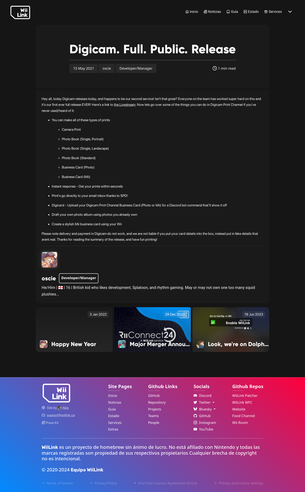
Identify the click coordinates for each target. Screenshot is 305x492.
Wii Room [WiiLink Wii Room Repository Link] (240, 422)
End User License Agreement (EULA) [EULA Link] (165, 483)
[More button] (290, 12)
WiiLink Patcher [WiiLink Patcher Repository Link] (245, 395)
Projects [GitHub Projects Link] (154, 409)
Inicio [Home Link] (191, 12)
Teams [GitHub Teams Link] (153, 415)
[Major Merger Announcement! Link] (152, 329)
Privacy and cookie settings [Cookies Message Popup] (238, 483)
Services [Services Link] (273, 12)
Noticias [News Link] (212, 12)
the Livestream (124, 105)
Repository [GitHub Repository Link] (157, 402)
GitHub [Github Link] (202, 415)
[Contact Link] (61, 415)
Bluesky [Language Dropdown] (203, 409)
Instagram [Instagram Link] (205, 422)
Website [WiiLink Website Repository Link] (238, 409)
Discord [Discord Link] (202, 395)
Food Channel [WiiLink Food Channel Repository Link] (243, 415)
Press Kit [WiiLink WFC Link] (50, 423)
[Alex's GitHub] (63, 408)
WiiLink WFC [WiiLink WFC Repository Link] (242, 402)
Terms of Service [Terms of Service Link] (57, 483)
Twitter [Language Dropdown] (202, 402)
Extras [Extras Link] (113, 429)
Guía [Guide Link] (232, 12)
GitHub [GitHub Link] (154, 395)
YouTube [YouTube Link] (203, 429)
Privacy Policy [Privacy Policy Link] (103, 483)
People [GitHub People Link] (153, 422)
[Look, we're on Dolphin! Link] (230, 329)
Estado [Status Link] (251, 12)
